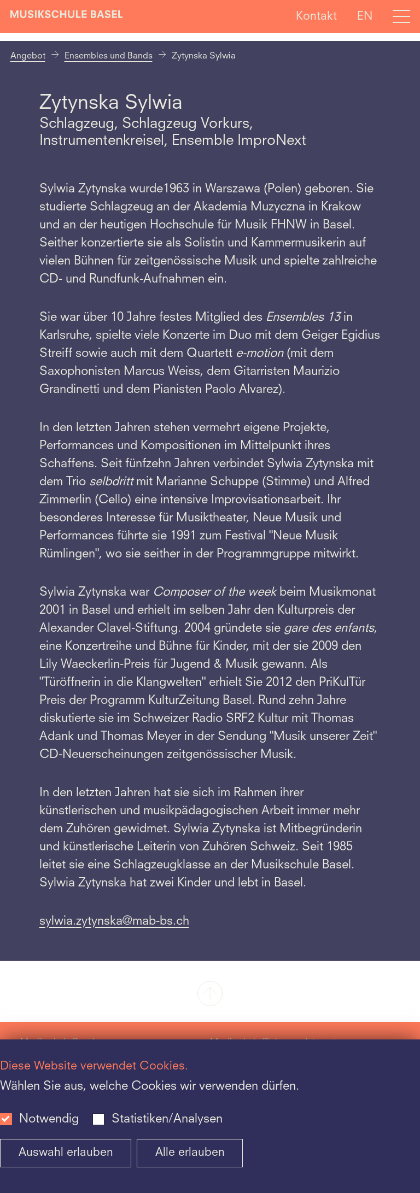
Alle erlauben (190, 1153)
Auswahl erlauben (66, 1153)
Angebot (27, 56)
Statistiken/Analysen (167, 1119)
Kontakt (316, 16)
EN (364, 16)
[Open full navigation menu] (401, 16)
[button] (210, 994)
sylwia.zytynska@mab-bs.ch (114, 921)
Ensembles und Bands (109, 56)
